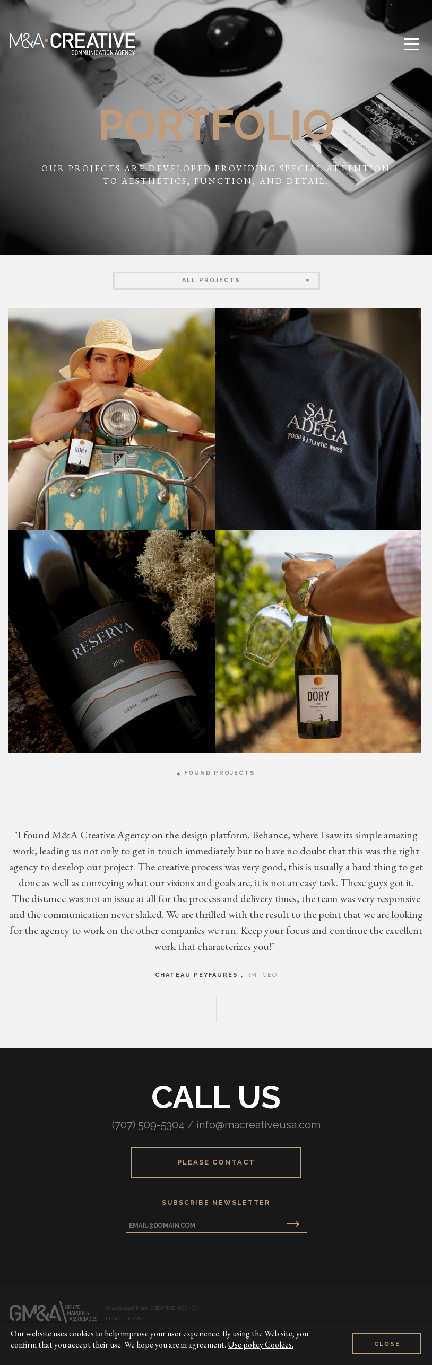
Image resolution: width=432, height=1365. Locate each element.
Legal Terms (124, 1319)
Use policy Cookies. (260, 1344)
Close (387, 1344)
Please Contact (216, 1162)
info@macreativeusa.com (258, 1124)
